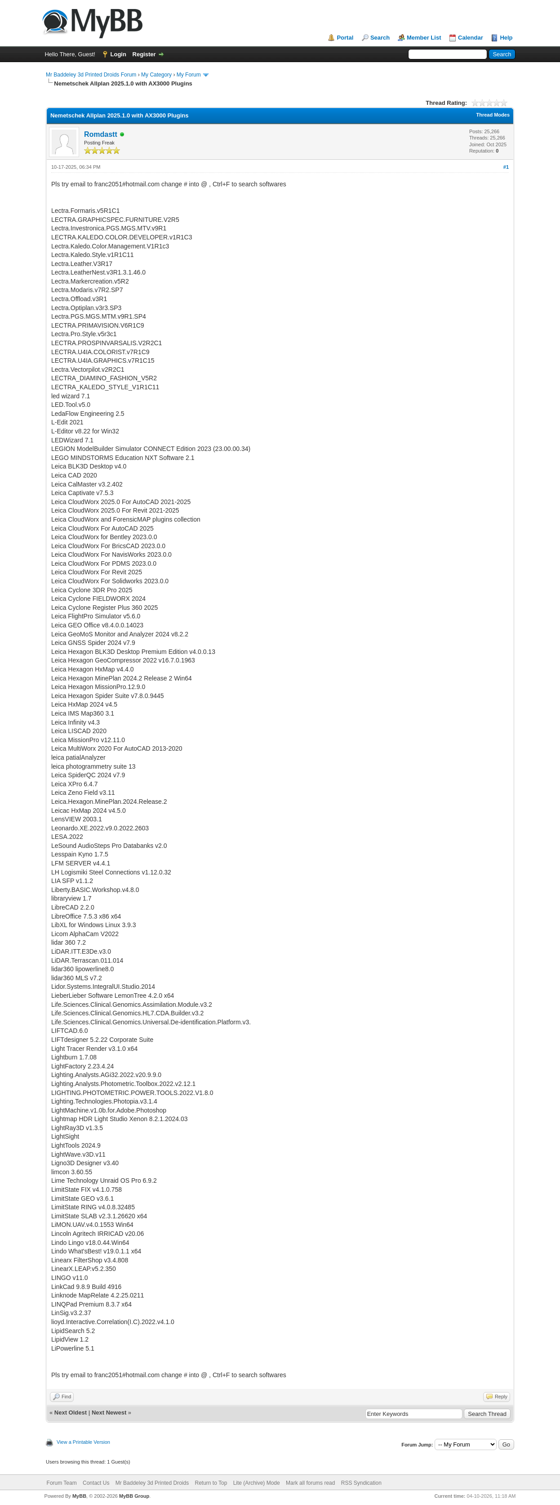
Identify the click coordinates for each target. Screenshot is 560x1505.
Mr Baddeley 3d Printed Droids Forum (91, 75)
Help (506, 37)
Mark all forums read (310, 1483)
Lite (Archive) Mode (256, 1483)
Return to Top (211, 1483)
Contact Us (96, 1483)
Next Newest (109, 1412)
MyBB (79, 1496)
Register (144, 54)
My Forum (189, 75)
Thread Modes (493, 114)
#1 (506, 167)
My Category (156, 75)
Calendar (470, 37)
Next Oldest (70, 1412)
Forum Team (62, 1483)
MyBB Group (134, 1496)
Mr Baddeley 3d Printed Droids (152, 1483)
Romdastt (100, 134)
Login (118, 54)
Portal (345, 37)
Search (380, 37)
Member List (424, 37)
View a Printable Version (83, 1442)
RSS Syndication (361, 1483)
